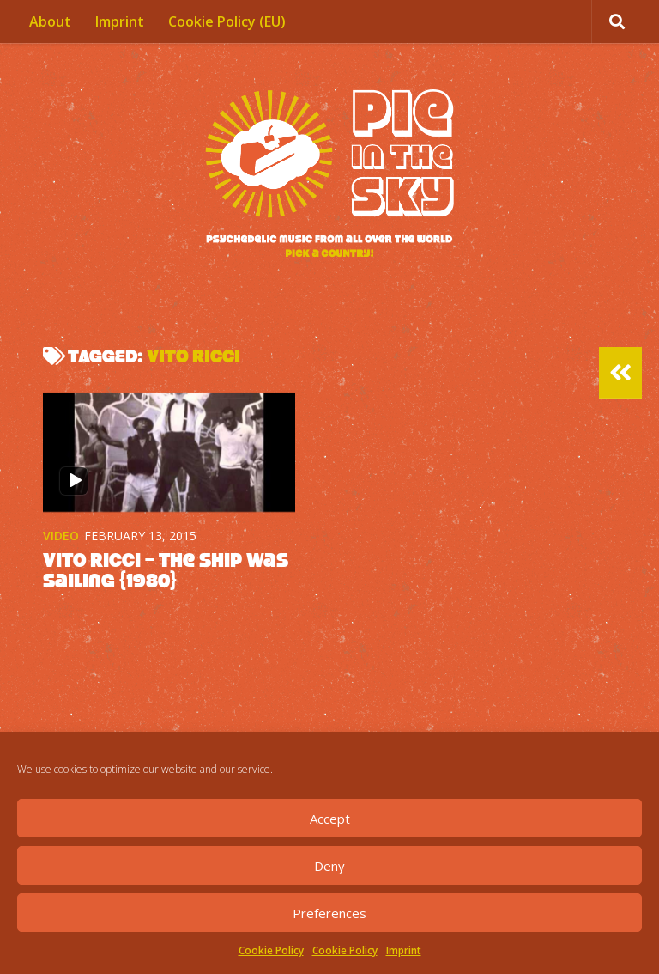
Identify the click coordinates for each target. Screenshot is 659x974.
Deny (329, 865)
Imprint (403, 950)
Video (61, 535)
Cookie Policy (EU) (227, 21)
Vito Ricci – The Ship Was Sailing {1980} (165, 570)
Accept (330, 818)
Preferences (329, 913)
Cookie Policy (271, 950)
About (50, 21)
